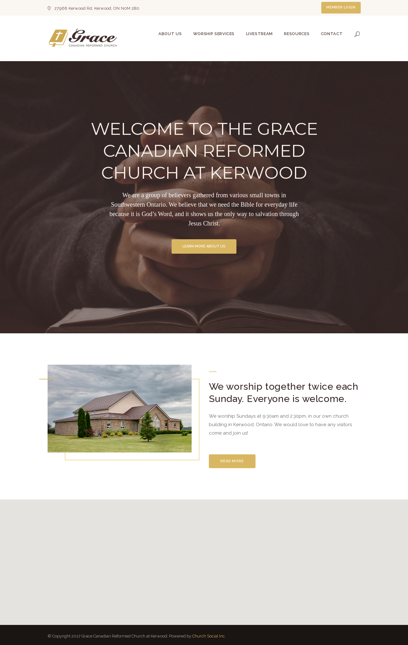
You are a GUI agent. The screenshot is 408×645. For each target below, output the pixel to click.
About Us (170, 33)
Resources (296, 33)
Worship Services (214, 33)
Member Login (340, 7)
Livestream (259, 33)
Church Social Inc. (209, 636)
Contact (332, 33)
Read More (232, 461)
